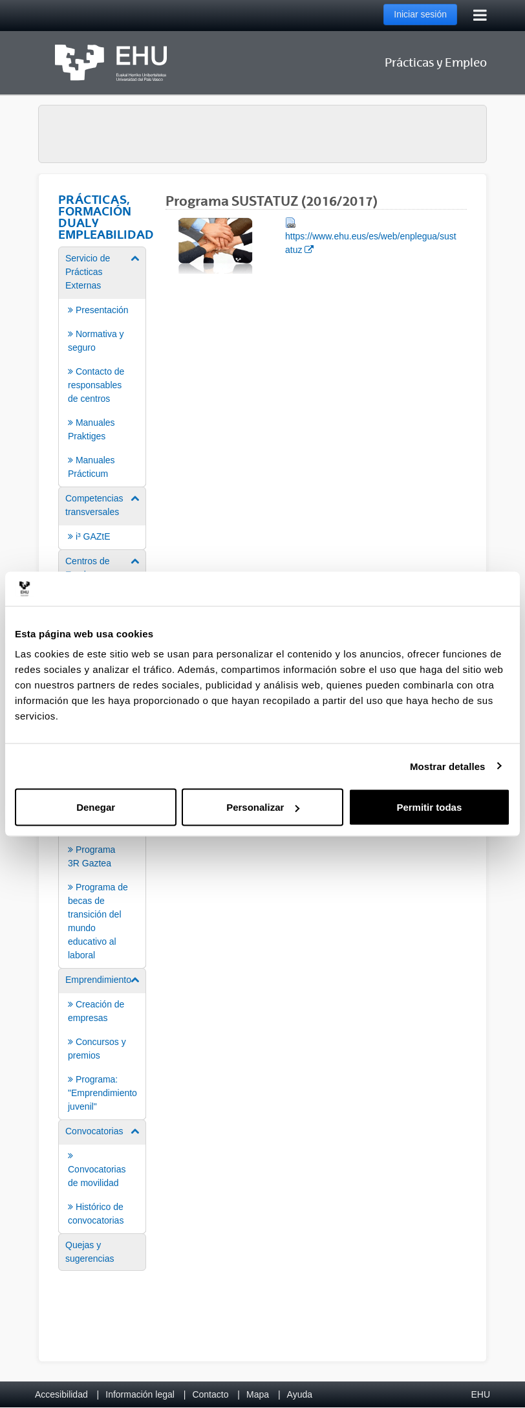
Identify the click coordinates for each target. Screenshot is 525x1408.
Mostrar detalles (448, 765)
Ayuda (299, 1394)
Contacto (210, 1394)
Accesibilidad (61, 1394)
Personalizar (262, 807)
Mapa (257, 1394)
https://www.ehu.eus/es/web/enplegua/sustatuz (370, 235)
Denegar (95, 807)
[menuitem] (102, 366)
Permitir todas (429, 807)
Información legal (140, 1394)
